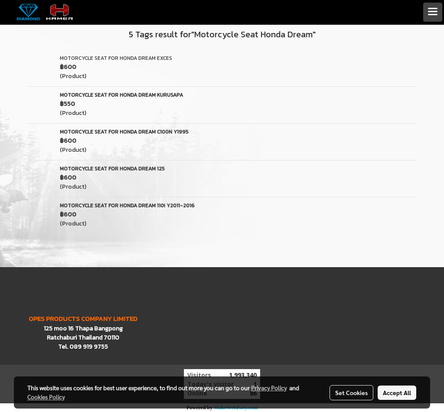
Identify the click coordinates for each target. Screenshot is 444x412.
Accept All (397, 392)
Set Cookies (351, 392)
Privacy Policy (269, 388)
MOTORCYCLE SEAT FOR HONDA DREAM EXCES (116, 58)
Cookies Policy (46, 397)
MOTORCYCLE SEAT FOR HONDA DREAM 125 (112, 169)
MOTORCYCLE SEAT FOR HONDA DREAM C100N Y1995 (124, 132)
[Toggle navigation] (432, 12)
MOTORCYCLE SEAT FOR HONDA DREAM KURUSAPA (121, 95)
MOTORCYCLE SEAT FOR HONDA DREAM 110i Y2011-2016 (127, 205)
